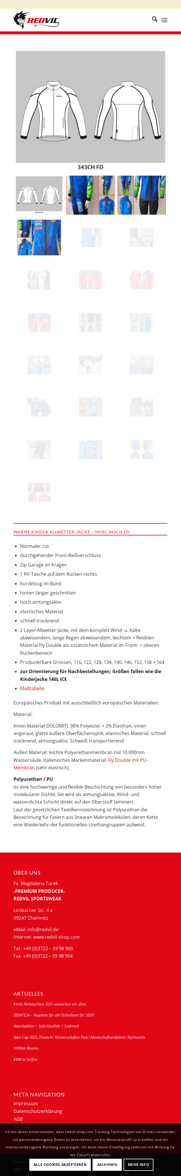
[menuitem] (151, 19)
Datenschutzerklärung (38, 1111)
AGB (18, 1119)
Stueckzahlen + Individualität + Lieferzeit (46, 1026)
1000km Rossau (26, 1048)
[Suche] (151, 19)
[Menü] (164, 20)
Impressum (26, 1103)
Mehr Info (138, 1164)
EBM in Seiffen (25, 1059)
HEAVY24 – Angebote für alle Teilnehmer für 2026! (54, 1015)
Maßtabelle (32, 688)
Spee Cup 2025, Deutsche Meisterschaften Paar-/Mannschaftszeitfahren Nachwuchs (79, 1037)
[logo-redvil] (75, 19)
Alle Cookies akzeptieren (60, 1164)
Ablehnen (107, 1164)
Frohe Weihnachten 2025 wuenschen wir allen (50, 1004)
